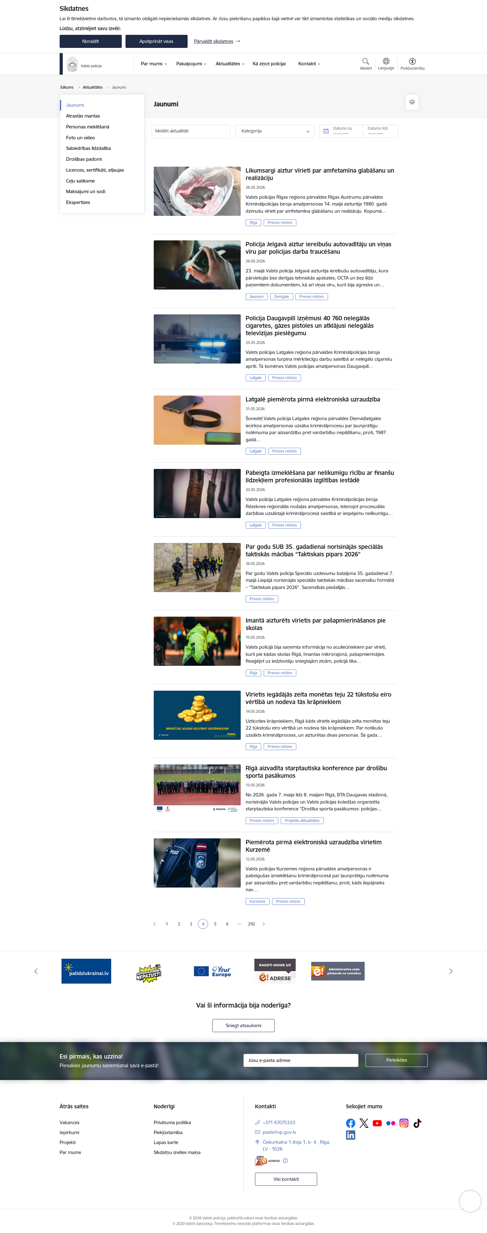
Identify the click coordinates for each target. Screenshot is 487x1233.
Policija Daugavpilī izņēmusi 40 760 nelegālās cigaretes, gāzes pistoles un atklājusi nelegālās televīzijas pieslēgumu (310, 325)
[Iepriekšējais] (36, 971)
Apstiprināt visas (156, 41)
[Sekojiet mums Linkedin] (350, 1135)
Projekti (67, 1142)
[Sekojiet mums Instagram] (404, 1123)
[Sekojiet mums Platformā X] (364, 1123)
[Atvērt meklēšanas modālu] (366, 65)
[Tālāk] (451, 971)
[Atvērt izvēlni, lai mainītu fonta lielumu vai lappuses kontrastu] (413, 65)
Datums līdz (378, 128)
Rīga (253, 222)
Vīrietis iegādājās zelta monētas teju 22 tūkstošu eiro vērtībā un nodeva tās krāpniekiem (318, 698)
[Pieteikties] (397, 1060)
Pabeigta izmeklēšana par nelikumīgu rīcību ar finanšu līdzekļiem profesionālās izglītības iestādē (320, 476)
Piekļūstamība (168, 1132)
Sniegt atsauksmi (243, 1025)
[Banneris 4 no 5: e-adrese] (275, 971)
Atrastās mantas (83, 116)
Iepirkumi (69, 1132)
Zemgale (281, 296)
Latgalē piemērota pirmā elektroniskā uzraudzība (313, 399)
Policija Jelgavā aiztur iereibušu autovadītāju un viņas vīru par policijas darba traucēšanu (318, 247)
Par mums (70, 1152)
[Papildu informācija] (285, 1160)
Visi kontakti (286, 1179)
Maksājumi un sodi (85, 191)
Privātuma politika (172, 1122)
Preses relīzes (280, 222)
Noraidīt (90, 41)
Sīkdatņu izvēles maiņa (177, 1152)
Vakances (70, 1122)
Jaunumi (75, 105)
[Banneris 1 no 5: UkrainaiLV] (86, 971)
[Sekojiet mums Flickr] (390, 1123)
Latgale (256, 377)
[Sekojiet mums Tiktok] (417, 1123)
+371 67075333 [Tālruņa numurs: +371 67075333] (279, 1122)
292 (251, 924)
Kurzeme (258, 901)
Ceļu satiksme (80, 181)
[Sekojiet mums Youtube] (377, 1123)
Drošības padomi (84, 159)
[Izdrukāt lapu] (412, 102)
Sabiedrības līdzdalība (88, 148)
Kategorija (252, 131)
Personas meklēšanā (87, 127)
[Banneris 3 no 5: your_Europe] (212, 971)
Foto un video (80, 138)
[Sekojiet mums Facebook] (350, 1123)
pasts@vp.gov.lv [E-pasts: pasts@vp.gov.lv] (279, 1132)
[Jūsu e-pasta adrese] (301, 1060)
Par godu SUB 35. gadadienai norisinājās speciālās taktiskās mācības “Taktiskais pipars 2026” (314, 550)
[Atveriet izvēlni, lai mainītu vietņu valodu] (386, 65)
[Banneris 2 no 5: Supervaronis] (149, 971)
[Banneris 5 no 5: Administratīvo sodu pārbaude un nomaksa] (338, 971)
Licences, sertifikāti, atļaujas (95, 170)
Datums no (342, 128)
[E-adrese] (267, 1161)
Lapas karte (166, 1142)
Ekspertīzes (78, 202)
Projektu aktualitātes (302, 820)
